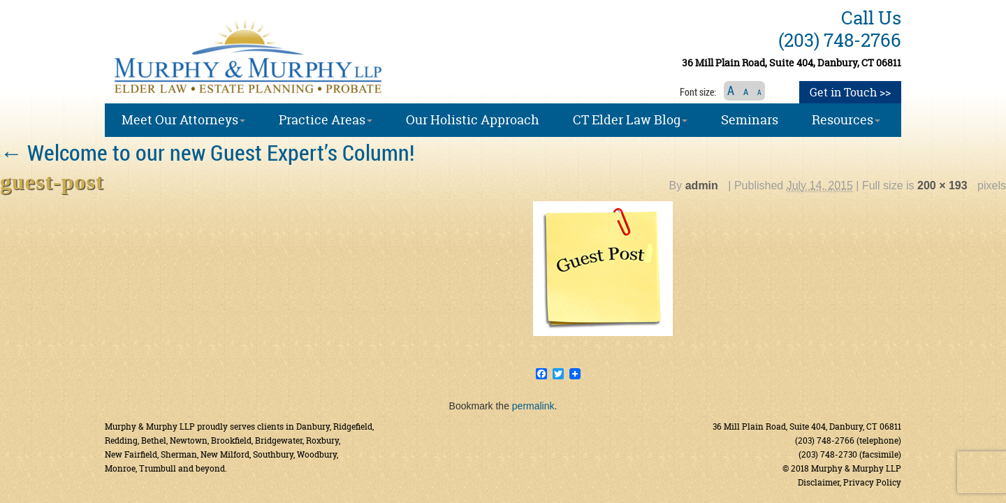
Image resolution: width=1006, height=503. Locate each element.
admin (701, 185)
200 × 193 (942, 185)
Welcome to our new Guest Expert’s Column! (207, 152)
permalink (533, 405)
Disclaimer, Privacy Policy (849, 482)
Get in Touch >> (850, 92)
